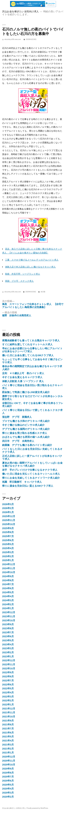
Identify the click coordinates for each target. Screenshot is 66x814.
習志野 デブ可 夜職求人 (17, 417)
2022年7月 (8, 680)
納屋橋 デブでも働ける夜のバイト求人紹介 (27, 445)
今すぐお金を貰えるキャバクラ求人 (22, 377)
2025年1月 (8, 560)
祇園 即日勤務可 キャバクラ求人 (22, 482)
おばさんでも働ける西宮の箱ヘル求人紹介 (26, 437)
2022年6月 (8, 684)
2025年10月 (8, 524)
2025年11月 (8, 520)
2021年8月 (8, 724)
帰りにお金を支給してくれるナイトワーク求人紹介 (31, 478)
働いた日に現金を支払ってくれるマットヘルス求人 (31, 473)
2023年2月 (8, 652)
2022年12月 (8, 660)
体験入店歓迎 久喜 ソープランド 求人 (23, 381)
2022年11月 (8, 664)
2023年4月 (8, 644)
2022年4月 (8, 692)
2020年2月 (8, 796)
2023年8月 (8, 628)
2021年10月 (8, 716)
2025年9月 (8, 528)
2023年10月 (8, 620)
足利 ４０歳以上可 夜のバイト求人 (23, 373)
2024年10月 (8, 572)
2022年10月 (8, 668)
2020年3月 (8, 792)
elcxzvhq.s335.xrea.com (13, 39)
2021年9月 (8, 720)
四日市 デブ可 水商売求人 (18, 441)
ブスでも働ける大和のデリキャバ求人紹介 (26, 421)
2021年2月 (8, 748)
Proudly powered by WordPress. (37, 808)
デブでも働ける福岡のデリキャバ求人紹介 (26, 429)
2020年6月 (8, 780)
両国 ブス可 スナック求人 (19, 281)
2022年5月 (8, 688)
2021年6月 (8, 732)
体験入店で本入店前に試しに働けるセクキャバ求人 (30, 267)
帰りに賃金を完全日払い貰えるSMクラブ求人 (27, 486)
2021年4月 (8, 740)
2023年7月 (8, 632)
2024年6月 (8, 588)
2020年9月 (8, 768)
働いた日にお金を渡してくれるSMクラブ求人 (28, 355)
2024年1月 (8, 608)
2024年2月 (8, 604)
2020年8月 (8, 772)
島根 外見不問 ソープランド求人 (22, 274)
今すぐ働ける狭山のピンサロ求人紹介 (23, 425)
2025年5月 (8, 544)
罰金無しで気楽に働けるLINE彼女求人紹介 (26, 392)
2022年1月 (8, 704)
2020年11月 (8, 760)
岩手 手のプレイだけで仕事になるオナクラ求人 (29, 470)
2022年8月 (8, 676)
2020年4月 (8, 788)
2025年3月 (8, 552)
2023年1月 (8, 656)
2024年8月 (8, 580)
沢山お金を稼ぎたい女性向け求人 (20, 11)
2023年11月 (8, 616)
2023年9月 (8, 624)
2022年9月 (8, 672)
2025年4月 (8, 548)
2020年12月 (8, 756)
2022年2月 (8, 700)
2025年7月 (8, 536)
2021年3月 (8, 744)
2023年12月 (8, 612)
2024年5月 (8, 592)
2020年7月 (8, 776)
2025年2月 (8, 556)
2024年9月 (8, 576)
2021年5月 (8, 736)
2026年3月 (8, 504)
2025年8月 (8, 532)
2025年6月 (8, 540)
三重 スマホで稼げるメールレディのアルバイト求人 (31, 260)
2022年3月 (8, 696)
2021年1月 (8, 752)
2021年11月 (8, 712)
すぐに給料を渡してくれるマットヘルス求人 (27, 344)
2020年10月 (8, 764)
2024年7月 (8, 584)
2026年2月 (8, 508)
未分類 (43, 292)
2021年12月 (8, 708)
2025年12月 (8, 516)
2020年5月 (8, 784)
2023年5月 (8, 640)
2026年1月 (8, 512)
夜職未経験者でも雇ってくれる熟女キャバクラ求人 (31, 340)
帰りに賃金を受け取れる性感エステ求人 (24, 433)
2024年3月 (8, 600)
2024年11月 (8, 568)
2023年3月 (8, 648)
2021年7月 (8, 728)
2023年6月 (8, 636)
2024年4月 (8, 596)
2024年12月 (8, 564)
